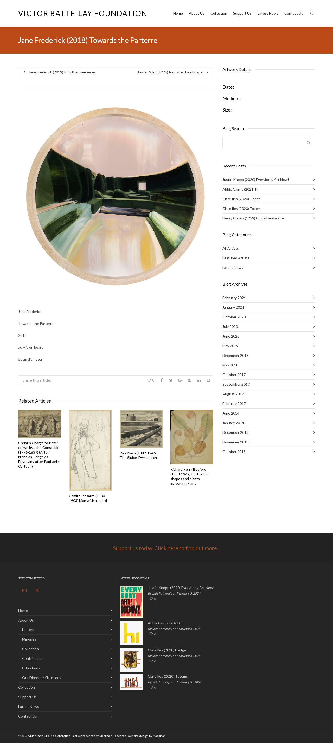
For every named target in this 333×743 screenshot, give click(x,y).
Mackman (159, 736)
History (28, 629)
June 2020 (230, 336)
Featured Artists (235, 258)
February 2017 (234, 403)
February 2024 (234, 297)
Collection (218, 13)
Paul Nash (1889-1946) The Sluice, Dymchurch (138, 455)
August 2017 (233, 394)
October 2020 (234, 317)
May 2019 (230, 346)
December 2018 (235, 355)
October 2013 (234, 451)
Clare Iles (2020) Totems (242, 208)
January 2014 (233, 423)
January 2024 (233, 307)
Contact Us (293, 13)
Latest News (268, 13)
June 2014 (230, 413)
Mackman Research (112, 736)
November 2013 (235, 442)
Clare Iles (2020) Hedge (241, 199)
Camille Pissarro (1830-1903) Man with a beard (88, 498)
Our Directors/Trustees (41, 677)
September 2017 (236, 384)
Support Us (242, 13)
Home (178, 13)
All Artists (230, 248)
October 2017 (234, 374)
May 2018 (230, 365)
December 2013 (235, 432)
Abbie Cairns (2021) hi (240, 189)
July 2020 (230, 326)
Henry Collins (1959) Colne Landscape (253, 218)
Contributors (32, 658)
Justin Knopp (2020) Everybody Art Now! (255, 179)
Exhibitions (31, 668)
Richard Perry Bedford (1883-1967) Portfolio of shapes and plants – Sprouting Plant (190, 476)
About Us (196, 13)
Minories (29, 639)
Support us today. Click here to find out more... (166, 548)
